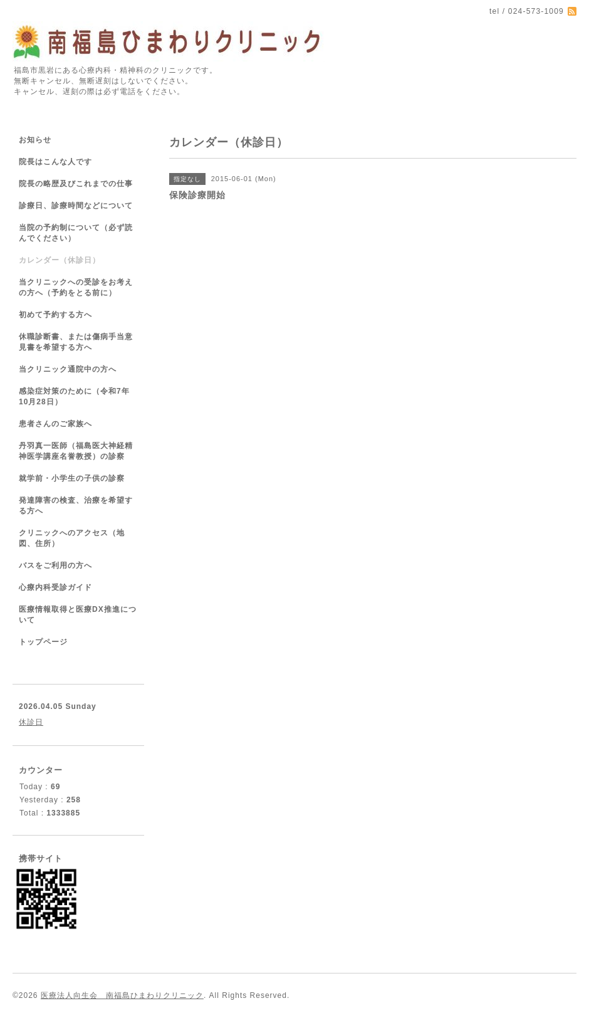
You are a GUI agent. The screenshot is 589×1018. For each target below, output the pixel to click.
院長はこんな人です (55, 161)
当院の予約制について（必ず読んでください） (76, 233)
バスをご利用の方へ (55, 565)
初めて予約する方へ (55, 314)
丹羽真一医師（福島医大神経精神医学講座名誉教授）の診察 (76, 451)
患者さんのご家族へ (55, 423)
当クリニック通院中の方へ (68, 369)
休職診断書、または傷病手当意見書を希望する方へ (76, 342)
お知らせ (35, 139)
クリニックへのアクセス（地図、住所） (72, 538)
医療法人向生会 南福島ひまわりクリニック (122, 995)
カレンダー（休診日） (59, 260)
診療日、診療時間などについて (76, 205)
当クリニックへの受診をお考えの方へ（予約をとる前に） (76, 287)
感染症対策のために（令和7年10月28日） (74, 396)
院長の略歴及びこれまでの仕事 (76, 183)
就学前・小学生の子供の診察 (72, 478)
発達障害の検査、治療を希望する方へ (76, 505)
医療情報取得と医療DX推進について (78, 614)
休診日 (31, 722)
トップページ (43, 642)
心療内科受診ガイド (55, 587)
